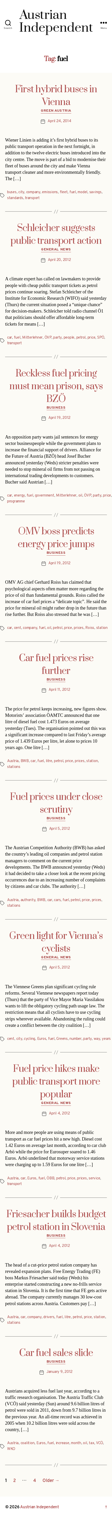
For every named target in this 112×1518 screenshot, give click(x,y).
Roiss (89, 628)
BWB (25, 761)
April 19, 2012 (59, 418)
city (21, 192)
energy (19, 495)
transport (32, 198)
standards (15, 198)
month (76, 1443)
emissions (50, 192)
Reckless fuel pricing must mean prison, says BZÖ (56, 386)
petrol (81, 337)
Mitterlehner (32, 337)
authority (28, 900)
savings (95, 192)
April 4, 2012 (59, 1113)
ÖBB (50, 1178)
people (69, 337)
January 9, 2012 (59, 1372)
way (97, 1039)
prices (78, 628)
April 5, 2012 (59, 828)
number (75, 1039)
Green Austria (56, 111)
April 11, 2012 (59, 689)
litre (49, 761)
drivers (48, 1317)
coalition (28, 1443)
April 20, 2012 (59, 260)
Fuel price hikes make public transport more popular (56, 1082)
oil (80, 495)
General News (56, 249)
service (94, 1178)
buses (12, 192)
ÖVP (48, 337)
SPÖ (100, 337)
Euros (41, 1039)
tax (91, 1443)
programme (16, 501)
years (106, 1039)
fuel (72, 192)
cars (57, 900)
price (91, 337)
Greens (61, 1039)
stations (13, 767)
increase (62, 1443)
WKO (11, 1449)
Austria (13, 761)
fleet (64, 192)
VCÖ (99, 1443)
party (57, 337)
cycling (29, 1039)
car (9, 337)
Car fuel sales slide (56, 1353)
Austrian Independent (39, 1507)
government (44, 495)
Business (56, 408)
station (102, 628)
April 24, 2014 (59, 121)
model (82, 192)
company (33, 192)
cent (17, 628)
